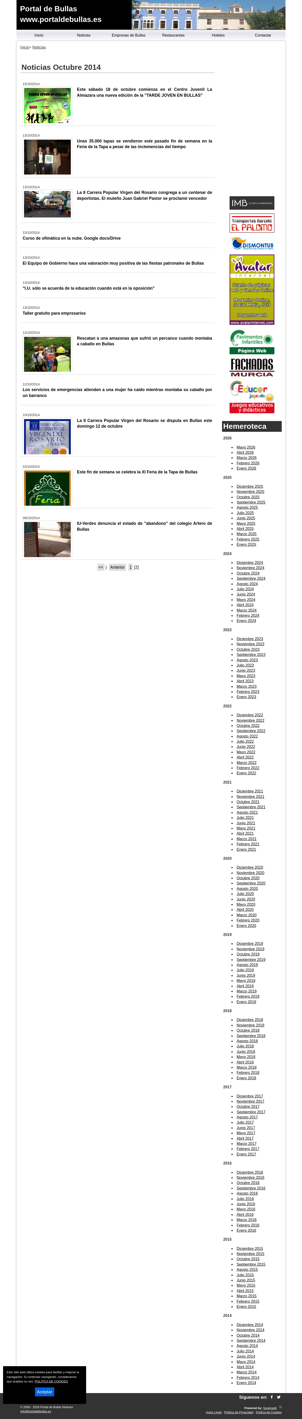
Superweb (270, 1408)
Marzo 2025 (247, 534)
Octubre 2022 (248, 726)
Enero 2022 (246, 773)
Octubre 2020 (248, 878)
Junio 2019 (246, 975)
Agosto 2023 (247, 660)
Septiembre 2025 (251, 502)
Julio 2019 (245, 970)
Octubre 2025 (248, 497)
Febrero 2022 (248, 768)
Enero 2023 (246, 697)
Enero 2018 (246, 1078)
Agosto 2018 (247, 1041)
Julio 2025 (245, 513)
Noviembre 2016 (250, 1178)
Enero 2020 (246, 926)
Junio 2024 (246, 594)
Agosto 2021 (247, 812)
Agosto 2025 (247, 507)
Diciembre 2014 (250, 1325)
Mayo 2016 (246, 1209)
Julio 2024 (245, 589)
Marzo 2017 (247, 1144)
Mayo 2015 (246, 1285)
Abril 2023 (245, 681)
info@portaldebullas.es (35, 1411)
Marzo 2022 (247, 763)
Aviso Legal (214, 1412)
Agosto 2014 (247, 1346)
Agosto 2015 (247, 1270)
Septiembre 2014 (251, 1341)
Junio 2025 (246, 518)
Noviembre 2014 (250, 1330)
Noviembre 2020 (250, 873)
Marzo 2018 (247, 1067)
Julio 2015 (245, 1275)
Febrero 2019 (248, 996)
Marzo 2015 (247, 1296)
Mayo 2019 (246, 981)
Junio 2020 (246, 899)
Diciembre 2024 (250, 563)
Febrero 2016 (248, 1225)
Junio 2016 (246, 1204)
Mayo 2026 (246, 447)
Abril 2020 (245, 910)
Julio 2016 (245, 1199)
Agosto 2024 (247, 584)
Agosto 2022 (247, 736)
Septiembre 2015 (251, 1264)
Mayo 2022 (246, 752)
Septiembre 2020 (251, 883)
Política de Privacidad (238, 1412)
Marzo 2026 (247, 458)
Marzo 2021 (247, 839)
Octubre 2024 (248, 573)
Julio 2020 (245, 894)
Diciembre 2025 (250, 486)
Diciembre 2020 (250, 867)
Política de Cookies (269, 1412)
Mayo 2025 (246, 524)
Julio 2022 (245, 741)
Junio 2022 (246, 747)
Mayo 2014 (246, 1362)
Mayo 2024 (246, 600)
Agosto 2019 (247, 965)
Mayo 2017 (246, 1133)
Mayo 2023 (246, 676)
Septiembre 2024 (251, 578)
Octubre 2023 (248, 649)
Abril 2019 (245, 986)
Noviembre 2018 (250, 1025)
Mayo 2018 (246, 1057)
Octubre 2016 (248, 1183)
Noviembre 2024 (250, 568)
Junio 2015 (246, 1280)
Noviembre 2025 (250, 492)
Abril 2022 (245, 757)
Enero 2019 (246, 1002)
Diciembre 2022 (250, 715)
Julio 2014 (245, 1351)
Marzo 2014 (247, 1372)
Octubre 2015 (248, 1259)
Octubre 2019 (248, 954)
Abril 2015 (245, 1291)
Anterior (117, 567)
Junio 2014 (246, 1356)
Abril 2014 (245, 1367)
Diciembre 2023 (250, 639)
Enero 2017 (246, 1154)
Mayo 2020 (246, 904)
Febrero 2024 (248, 616)
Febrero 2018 (248, 1073)
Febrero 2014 (248, 1378)
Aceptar (44, 1391)
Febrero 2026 (248, 463)
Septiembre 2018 (251, 1036)
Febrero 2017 (248, 1149)
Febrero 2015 (248, 1301)
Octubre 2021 (248, 802)
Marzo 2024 (247, 610)
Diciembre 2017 (250, 1096)
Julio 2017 (245, 1122)
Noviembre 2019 (250, 949)
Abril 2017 (245, 1138)
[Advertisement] (252, 119)
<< (100, 567)
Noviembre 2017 (250, 1101)
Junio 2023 (246, 670)
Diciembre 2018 (250, 1020)
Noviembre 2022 (250, 720)
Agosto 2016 (247, 1193)
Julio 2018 (245, 1046)
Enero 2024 (246, 621)
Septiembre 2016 (251, 1188)
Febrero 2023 (248, 692)
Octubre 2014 (248, 1335)
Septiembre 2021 (251, 807)
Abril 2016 (245, 1215)
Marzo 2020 (247, 915)
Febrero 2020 (248, 920)
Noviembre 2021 (250, 797)
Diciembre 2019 (250, 944)
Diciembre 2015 (250, 1249)
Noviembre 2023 (250, 644)
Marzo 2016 (247, 1220)
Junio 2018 (246, 1052)
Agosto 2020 (247, 889)
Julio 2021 (245, 818)
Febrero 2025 (248, 539)
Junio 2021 (246, 823)
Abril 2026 (245, 453)
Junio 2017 (246, 1128)
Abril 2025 (245, 529)
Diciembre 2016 (250, 1172)
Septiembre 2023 (251, 655)
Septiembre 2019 (251, 960)
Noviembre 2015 (250, 1254)
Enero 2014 (246, 1383)
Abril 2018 (245, 1062)
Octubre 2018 (248, 1030)
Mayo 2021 (246, 828)
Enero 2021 (246, 849)
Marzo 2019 (247, 991)
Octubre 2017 (248, 1107)
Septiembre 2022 (251, 731)
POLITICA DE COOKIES (51, 1381)
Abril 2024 (245, 605)
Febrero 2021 (248, 844)
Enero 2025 (246, 545)
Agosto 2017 (247, 1117)
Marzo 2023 (247, 686)
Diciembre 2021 (250, 791)
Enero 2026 (246, 468)
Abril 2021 (245, 833)
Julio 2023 (245, 665)
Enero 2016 (246, 1230)
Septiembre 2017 (251, 1112)
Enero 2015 (246, 1307)
